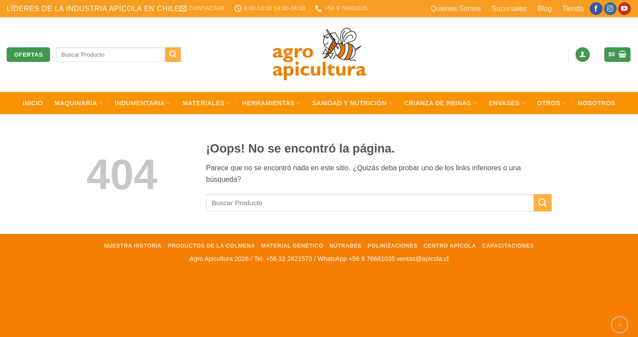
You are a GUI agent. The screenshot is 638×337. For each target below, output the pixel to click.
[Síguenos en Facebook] (596, 8)
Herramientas (271, 103)
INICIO (33, 103)
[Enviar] (172, 54)
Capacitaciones (508, 246)
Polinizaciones (393, 246)
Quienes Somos (456, 8)
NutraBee (345, 246)
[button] (583, 54)
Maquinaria (78, 103)
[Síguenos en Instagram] (610, 8)
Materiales (207, 103)
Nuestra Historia (133, 246)
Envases (507, 103)
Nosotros (596, 103)
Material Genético (292, 246)
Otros (551, 103)
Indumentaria (143, 103)
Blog (544, 8)
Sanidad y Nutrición (352, 103)
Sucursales (509, 8)
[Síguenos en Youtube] (624, 8)
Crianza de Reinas (440, 103)
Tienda (573, 8)
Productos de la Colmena (211, 246)
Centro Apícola (450, 246)
